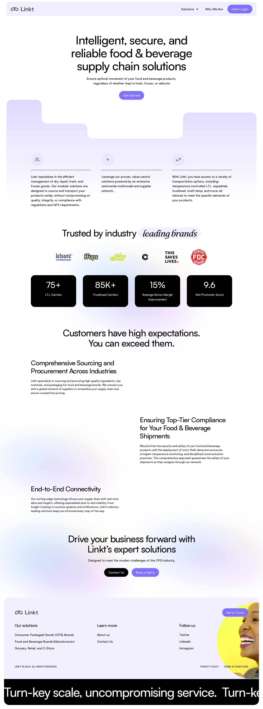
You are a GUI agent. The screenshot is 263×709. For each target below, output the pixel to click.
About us (103, 635)
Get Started (131, 95)
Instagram (186, 648)
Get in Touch (235, 612)
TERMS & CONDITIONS (236, 666)
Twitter (184, 635)
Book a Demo (145, 572)
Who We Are (214, 9)
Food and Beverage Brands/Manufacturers (45, 641)
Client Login (240, 9)
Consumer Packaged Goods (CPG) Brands (44, 635)
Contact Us (116, 572)
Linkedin (185, 641)
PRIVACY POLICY (209, 666)
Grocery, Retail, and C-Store (34, 648)
